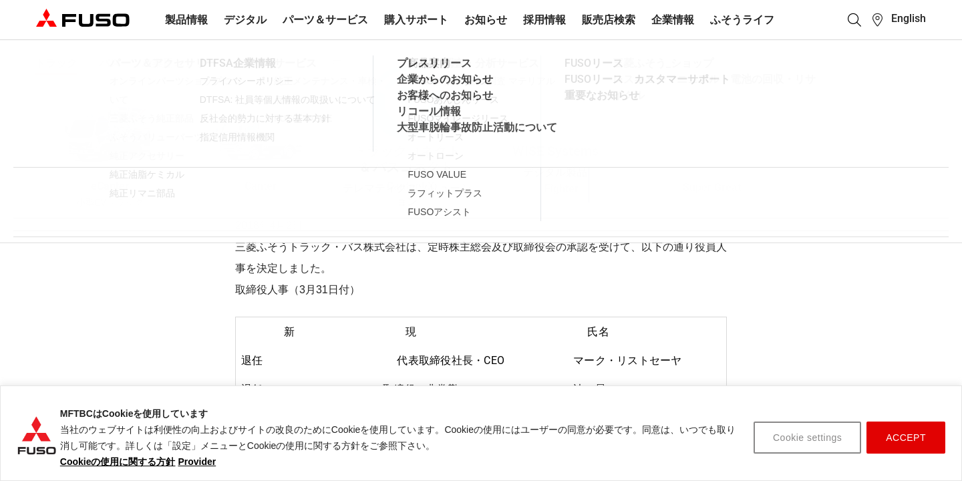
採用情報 (544, 19)
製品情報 (186, 19)
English (908, 18)
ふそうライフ (742, 19)
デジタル (245, 19)
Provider (197, 461)
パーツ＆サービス (325, 19)
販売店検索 (608, 19)
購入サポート (416, 19)
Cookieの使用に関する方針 (118, 461)
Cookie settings (807, 437)
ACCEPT (906, 437)
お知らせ (485, 19)
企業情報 (672, 19)
